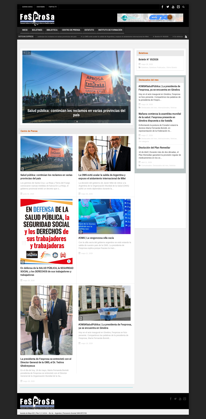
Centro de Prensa (71, 31)
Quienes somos (27, 7)
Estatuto (89, 31)
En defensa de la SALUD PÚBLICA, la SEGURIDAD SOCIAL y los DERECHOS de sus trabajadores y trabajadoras (46, 271)
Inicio (25, 31)
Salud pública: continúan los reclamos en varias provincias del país (56, 36)
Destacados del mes (149, 79)
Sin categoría (144, 141)
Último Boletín (171, 68)
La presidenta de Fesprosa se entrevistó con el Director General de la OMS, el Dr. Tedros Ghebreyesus (45, 362)
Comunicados (146, 166)
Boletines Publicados (157, 68)
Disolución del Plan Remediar (154, 147)
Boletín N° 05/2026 (166, 36)
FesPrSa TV (53, 7)
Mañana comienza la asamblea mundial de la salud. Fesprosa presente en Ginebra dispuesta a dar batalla (160, 117)
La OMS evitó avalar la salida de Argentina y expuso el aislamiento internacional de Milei (120, 36)
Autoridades (41, 7)
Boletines (37, 31)
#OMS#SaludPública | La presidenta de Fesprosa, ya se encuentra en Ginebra (105, 326)
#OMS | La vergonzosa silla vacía (96, 238)
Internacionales (164, 108)
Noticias (174, 108)
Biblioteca (52, 31)
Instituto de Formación (110, 31)
